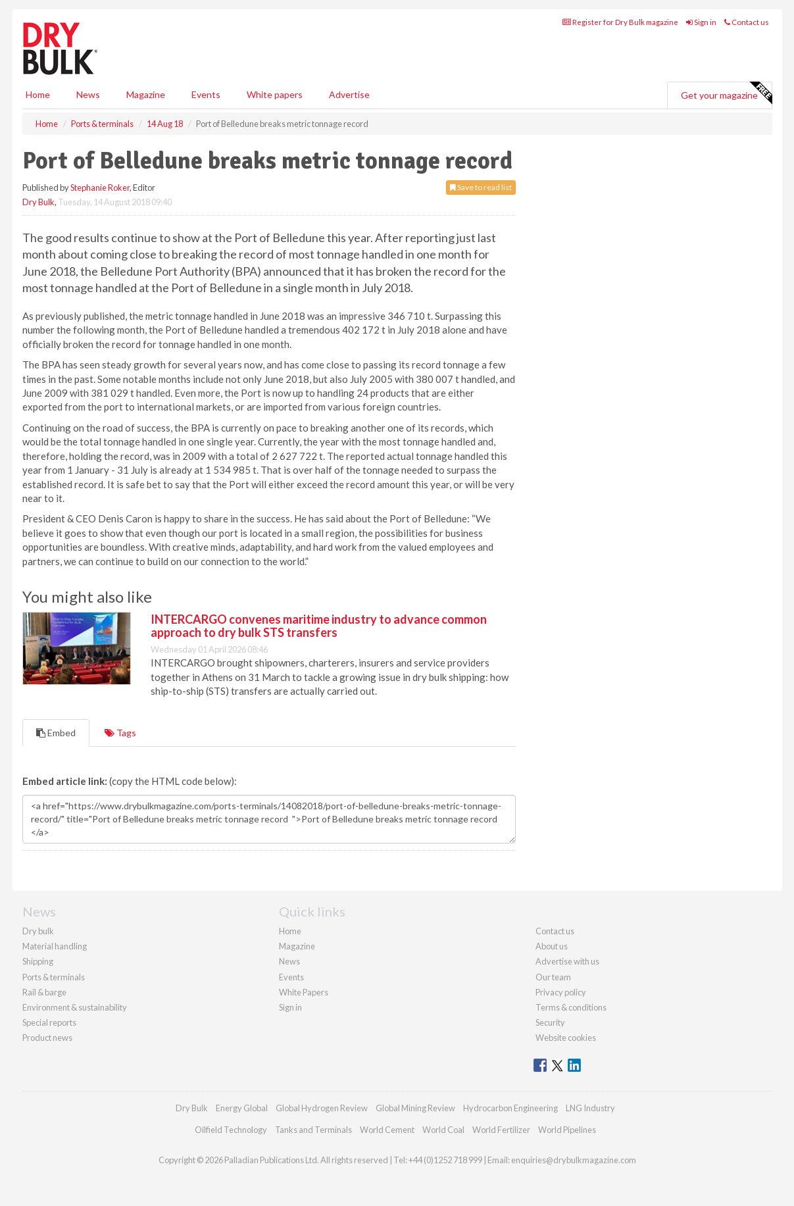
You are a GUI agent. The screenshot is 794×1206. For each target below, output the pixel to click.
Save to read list (481, 187)
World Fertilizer (501, 1129)
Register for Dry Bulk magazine (620, 22)
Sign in (701, 22)
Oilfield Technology (231, 1129)
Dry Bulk (38, 202)
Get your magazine (726, 93)
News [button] (88, 94)
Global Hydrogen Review (322, 1108)
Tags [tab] (120, 732)
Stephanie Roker (100, 187)
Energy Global (242, 1108)
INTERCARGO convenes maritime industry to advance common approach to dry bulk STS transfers (319, 626)
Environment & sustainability (74, 1007)
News (289, 961)
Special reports (49, 1022)
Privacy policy (560, 992)
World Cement (387, 1129)
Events (205, 94)
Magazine (145, 94)
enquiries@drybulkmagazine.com (573, 1160)
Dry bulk (38, 931)
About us (551, 946)
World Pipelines (567, 1129)
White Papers (303, 992)
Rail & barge (44, 992)
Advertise (349, 94)
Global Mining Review (415, 1108)
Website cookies (565, 1037)
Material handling (54, 946)
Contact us (746, 22)
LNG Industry (590, 1108)
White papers (275, 94)
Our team (553, 977)
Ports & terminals (53, 977)
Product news (47, 1037)
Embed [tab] (56, 732)
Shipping (37, 961)
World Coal (443, 1129)
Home (38, 94)
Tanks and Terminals (313, 1129)
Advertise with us (567, 961)
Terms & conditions (571, 1007)
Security (550, 1022)
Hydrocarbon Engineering (510, 1108)
